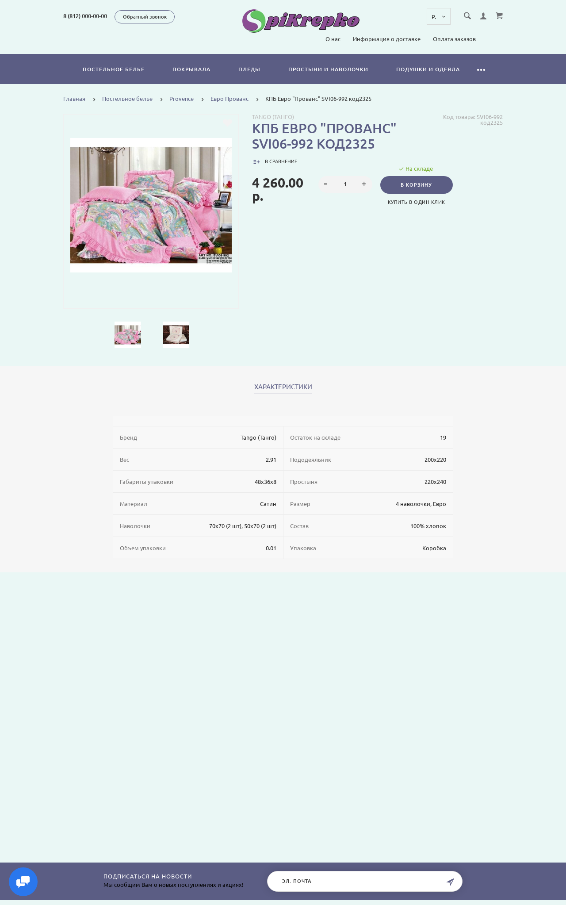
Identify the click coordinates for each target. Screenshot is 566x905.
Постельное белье (114, 69)
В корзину (416, 185)
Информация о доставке (387, 39)
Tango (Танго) (273, 117)
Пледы (249, 69)
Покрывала (191, 69)
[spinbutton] (345, 184)
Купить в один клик (416, 202)
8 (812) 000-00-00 (85, 16)
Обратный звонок (145, 16)
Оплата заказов (454, 39)
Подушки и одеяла (428, 69)
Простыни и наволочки (328, 69)
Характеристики (283, 387)
